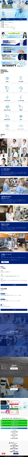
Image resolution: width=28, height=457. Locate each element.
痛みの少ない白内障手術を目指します (5, 306)
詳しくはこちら (14, 368)
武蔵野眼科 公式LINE (15, 425)
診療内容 (7, 19)
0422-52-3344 (14, 438)
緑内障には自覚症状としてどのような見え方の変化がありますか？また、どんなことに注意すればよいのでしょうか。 (14, 281)
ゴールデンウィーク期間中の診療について (9, 22)
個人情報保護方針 (16, 453)
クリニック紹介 (20, 19)
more (14, 28)
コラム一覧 (14, 309)
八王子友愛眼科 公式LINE (14, 420)
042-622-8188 (14, 431)
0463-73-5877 (14, 435)
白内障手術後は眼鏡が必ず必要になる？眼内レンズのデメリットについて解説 (11, 295)
